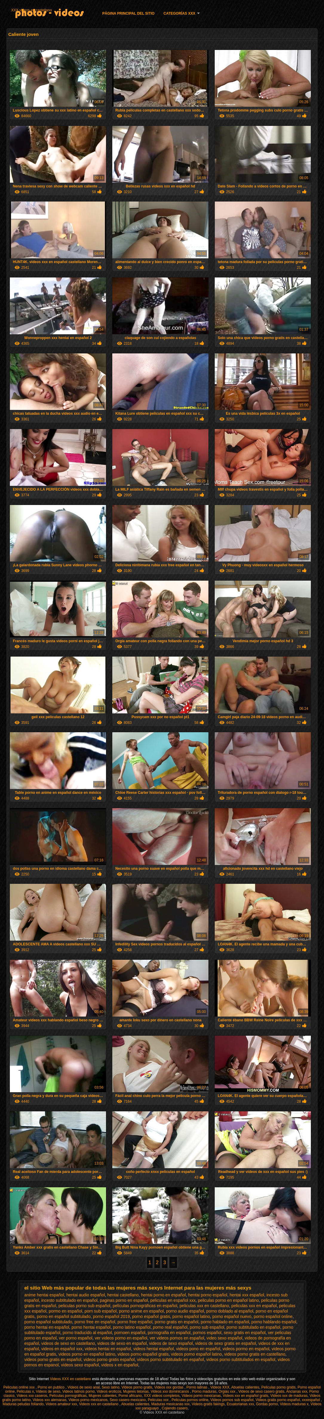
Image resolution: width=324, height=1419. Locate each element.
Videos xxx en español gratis (245, 1396)
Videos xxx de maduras (289, 1396)
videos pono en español (198, 1348)
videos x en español (119, 1364)
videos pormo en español (245, 1348)
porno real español (170, 1327)
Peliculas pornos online (189, 1400)
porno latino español (132, 1327)
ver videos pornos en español (177, 1338)
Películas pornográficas (68, 1396)
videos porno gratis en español (52, 1359)
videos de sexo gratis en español (225, 1343)
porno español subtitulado (48, 1321)
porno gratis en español (176, 1321)
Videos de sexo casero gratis (261, 1391)
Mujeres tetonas (135, 1391)
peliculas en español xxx (173, 1300)
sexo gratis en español (244, 1332)
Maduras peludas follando (23, 1404)
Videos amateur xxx (61, 1404)
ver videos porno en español (121, 1338)
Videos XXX (219, 1387)
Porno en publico (51, 1387)
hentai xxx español (247, 1295)
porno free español (135, 1321)
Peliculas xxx (159, 1400)
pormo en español (65, 1311)
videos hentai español (153, 1348)
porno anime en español (141, 1311)
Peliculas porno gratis (278, 1387)
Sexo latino (110, 1387)
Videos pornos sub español (232, 1400)
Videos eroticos (109, 1391)
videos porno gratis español (109, 1359)
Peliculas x (25, 1391)
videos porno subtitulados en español (240, 1359)
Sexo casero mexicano (128, 1400)
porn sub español (100, 1311)
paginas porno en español (124, 1300)
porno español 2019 (111, 1316)
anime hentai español (44, 1295)
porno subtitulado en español (253, 1327)
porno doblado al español (229, 1311)
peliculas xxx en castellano (204, 1305)
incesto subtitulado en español (69, 1300)
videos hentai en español (108, 1348)
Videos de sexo (48, 1391)
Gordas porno (267, 1404)
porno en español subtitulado (63, 1316)
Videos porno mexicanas (201, 1396)
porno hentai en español (46, 1327)
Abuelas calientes (245, 1387)
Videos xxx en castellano (99, 1404)
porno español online (273, 1316)
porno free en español (95, 1321)
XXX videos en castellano (31, 10)
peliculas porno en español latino (228, 1300)
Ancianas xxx (296, 1391)
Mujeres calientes (102, 1396)
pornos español (207, 1332)
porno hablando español (273, 1321)
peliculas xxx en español (254, 1305)
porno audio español (185, 1311)
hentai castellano (123, 1295)
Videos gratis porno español (278, 1400)
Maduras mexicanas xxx (170, 1404)
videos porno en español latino (87, 1354)
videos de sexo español (171, 1343)
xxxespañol (311, 1400)
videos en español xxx (61, 1348)
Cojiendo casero (175, 1408)
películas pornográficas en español (145, 1305)
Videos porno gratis (137, 1387)
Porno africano (130, 1396)
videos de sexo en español (122, 1343)
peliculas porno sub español (84, 1305)
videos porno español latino (196, 1354)
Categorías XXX (179, 13)
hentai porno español (207, 1295)
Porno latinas (197, 1387)
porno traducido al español (87, 1332)
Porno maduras (204, 1391)
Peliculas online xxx (19, 1387)
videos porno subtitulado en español (170, 1359)
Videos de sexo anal (83, 1387)
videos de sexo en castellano (68, 1343)
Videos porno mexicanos (88, 1400)
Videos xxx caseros (31, 1396)
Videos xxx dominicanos (170, 1391)
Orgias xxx (228, 1391)
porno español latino (191, 1316)
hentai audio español (85, 1295)
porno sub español (207, 1327)
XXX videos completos (161, 1396)
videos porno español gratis (143, 1354)
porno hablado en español (225, 1321)
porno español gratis (151, 1316)
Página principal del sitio (128, 13)
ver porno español (75, 1338)
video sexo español (224, 1338)
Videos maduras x (294, 1404)
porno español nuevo (231, 1316)
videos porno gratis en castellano (254, 1354)
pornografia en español (169, 1332)
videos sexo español (80, 1364)
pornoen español (129, 1332)
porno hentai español (90, 1327)
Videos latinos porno (78, 1391)
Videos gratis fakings (208, 1404)
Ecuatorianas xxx (240, 1404)
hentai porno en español (163, 1295)
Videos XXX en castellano (71, 1379)
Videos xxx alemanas (49, 1400)
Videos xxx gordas (169, 1387)
